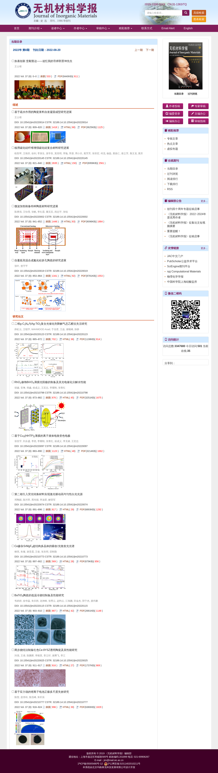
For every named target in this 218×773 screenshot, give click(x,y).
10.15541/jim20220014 (32, 122)
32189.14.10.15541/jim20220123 (70, 334)
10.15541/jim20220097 (32, 446)
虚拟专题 (172, 148)
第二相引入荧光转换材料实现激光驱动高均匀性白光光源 (48, 494)
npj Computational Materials (184, 271)
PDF (60, 76)
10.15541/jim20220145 (32, 158)
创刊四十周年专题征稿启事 (183, 209)
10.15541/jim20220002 (32, 216)
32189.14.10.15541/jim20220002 (70, 216)
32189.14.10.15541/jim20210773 (70, 556)
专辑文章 (172, 138)
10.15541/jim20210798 (32, 392)
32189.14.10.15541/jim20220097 (70, 446)
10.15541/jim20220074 (32, 504)
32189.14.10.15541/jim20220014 (70, 122)
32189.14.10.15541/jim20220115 (70, 605)
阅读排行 (172, 178)
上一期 (139, 50)
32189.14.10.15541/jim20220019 (70, 271)
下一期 (150, 50)
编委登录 (173, 113)
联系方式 (146, 28)
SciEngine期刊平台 (178, 266)
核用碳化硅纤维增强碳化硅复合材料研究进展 (41, 147)
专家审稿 (198, 106)
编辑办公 (173, 121)
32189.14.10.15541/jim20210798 (70, 392)
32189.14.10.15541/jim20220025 (70, 660)
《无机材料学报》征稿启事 (183, 236)
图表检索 (198, 19)
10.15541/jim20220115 (32, 605)
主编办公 (198, 113)
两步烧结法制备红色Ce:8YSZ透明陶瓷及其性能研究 (45, 649)
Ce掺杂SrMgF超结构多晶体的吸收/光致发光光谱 (44, 546)
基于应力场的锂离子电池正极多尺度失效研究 (41, 691)
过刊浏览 (192, 93)
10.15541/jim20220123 (32, 334)
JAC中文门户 (175, 256)
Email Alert (167, 28)
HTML (67, 127)
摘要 (42, 76)
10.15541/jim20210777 (32, 702)
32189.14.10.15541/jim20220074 (70, 504)
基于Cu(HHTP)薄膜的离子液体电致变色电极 (42, 435)
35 (188, 350)
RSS (170, 189)
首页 (16, 28)
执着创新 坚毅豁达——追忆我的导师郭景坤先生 (43, 61)
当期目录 (179, 93)
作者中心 (80, 28)
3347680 (180, 346)
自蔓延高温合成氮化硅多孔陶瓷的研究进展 (40, 260)
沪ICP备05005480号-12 (90, 763)
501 (200, 346)
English (188, 28)
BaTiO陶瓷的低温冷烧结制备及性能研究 (39, 595)
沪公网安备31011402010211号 (122, 763)
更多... (204, 201)
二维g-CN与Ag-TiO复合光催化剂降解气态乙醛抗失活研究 (50, 323)
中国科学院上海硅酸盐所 (182, 281)
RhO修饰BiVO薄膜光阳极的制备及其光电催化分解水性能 (50, 382)
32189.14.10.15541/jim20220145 (70, 158)
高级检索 (198, 12)
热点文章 (172, 143)
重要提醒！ (174, 231)
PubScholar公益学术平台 (182, 261)
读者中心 (57, 28)
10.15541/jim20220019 (32, 271)
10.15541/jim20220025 (32, 660)
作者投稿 (173, 106)
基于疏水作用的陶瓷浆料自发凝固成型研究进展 (43, 112)
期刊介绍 (35, 28)
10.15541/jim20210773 (32, 556)
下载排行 (172, 184)
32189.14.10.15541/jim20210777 (70, 702)
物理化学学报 (175, 276)
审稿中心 (103, 28)
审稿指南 (198, 121)
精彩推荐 (125, 28)
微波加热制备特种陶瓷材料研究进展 (36, 206)
